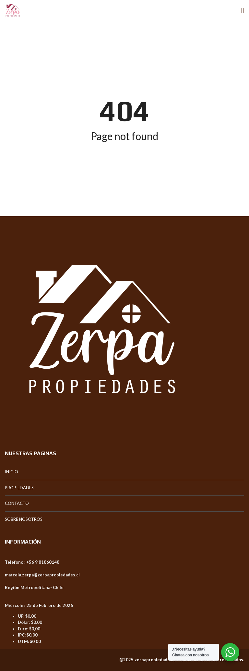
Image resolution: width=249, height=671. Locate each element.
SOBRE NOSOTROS (23, 519)
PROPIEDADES (19, 487)
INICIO (11, 471)
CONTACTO (17, 503)
